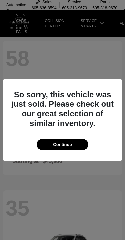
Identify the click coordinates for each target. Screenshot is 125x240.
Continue (62, 144)
